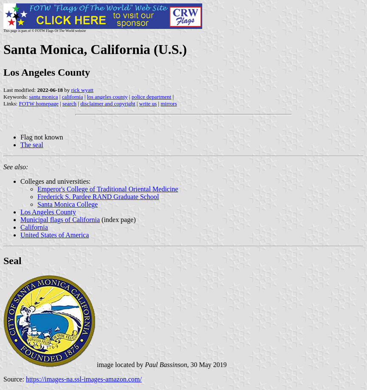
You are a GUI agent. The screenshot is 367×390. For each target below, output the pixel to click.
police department (152, 97)
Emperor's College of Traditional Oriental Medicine (107, 189)
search (69, 103)
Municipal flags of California (60, 219)
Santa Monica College (67, 204)
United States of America (54, 235)
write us (148, 103)
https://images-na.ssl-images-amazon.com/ (84, 379)
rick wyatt (82, 90)
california (72, 97)
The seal (31, 144)
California (34, 227)
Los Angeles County (48, 212)
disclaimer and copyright (107, 103)
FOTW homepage (38, 103)
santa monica (43, 97)
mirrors (169, 103)
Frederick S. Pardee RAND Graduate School (98, 196)
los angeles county (107, 97)
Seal (12, 260)
